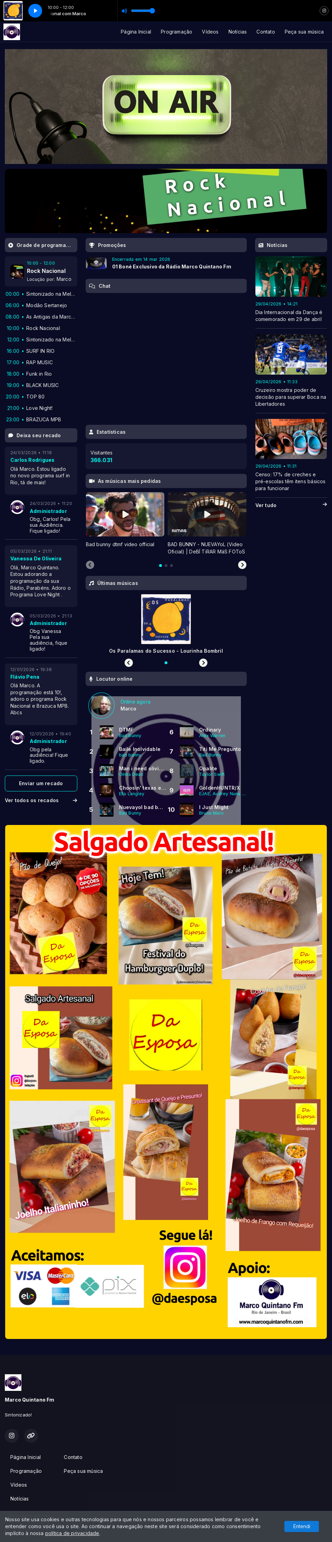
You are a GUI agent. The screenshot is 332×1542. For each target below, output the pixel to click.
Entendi (301, 1526)
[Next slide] (242, 565)
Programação (176, 32)
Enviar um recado (41, 783)
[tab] (160, 565)
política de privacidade (72, 1533)
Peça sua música (304, 32)
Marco (64, 279)
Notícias (237, 32)
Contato (265, 32)
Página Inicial (136, 32)
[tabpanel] (125, 523)
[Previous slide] (90, 565)
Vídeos (210, 32)
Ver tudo (291, 505)
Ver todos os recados (41, 800)
